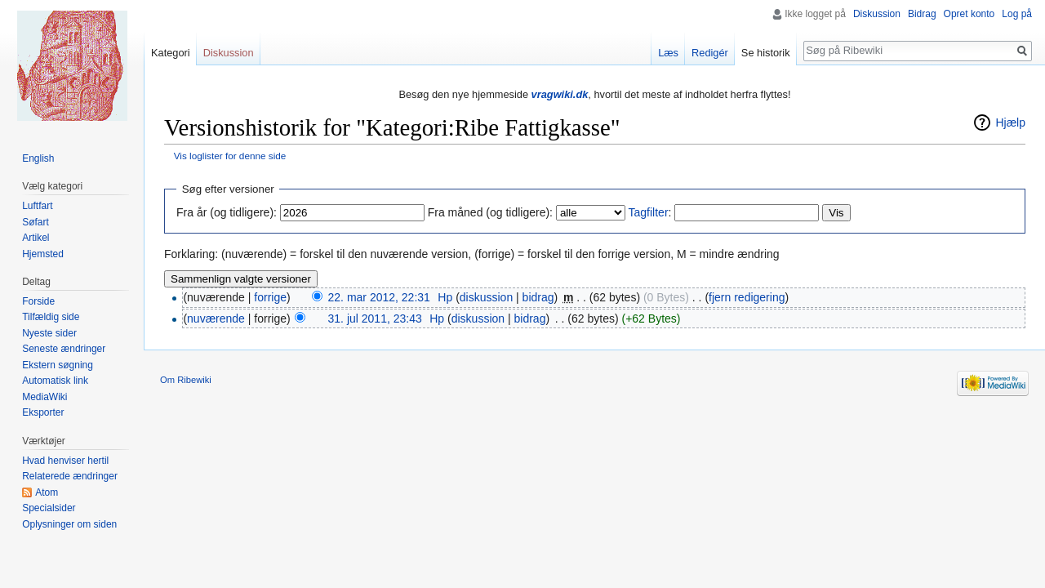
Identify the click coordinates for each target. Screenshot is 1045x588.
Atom (46, 492)
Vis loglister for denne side (230, 155)
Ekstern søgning (57, 365)
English (38, 158)
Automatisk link (55, 380)
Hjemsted (43, 254)
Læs (668, 53)
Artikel (35, 237)
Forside (38, 301)
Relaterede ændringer (70, 476)
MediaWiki (44, 397)
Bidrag (922, 14)
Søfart (35, 222)
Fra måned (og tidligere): (490, 212)
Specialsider (48, 508)
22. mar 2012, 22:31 (379, 297)
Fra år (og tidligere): (226, 212)
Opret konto (969, 14)
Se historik (765, 53)
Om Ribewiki (185, 380)
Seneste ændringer (63, 348)
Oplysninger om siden (69, 524)
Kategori (170, 53)
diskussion (486, 297)
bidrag (538, 297)
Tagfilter (649, 212)
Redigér (709, 53)
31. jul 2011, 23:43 (375, 318)
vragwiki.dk (560, 94)
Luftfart (37, 206)
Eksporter (43, 412)
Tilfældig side (50, 317)
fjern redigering (747, 297)
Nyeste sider (49, 333)
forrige (270, 297)
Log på (1017, 14)
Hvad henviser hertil (65, 460)
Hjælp (1010, 122)
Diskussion (876, 14)
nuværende (216, 318)
